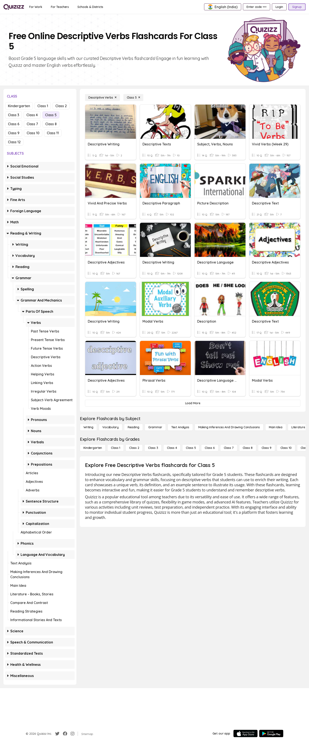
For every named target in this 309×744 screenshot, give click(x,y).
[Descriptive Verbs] (102, 97)
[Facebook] (65, 733)
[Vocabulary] (110, 427)
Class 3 (13, 115)
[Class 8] (247, 447)
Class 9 (13, 133)
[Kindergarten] (93, 447)
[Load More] (192, 403)
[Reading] (133, 427)
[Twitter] (57, 733)
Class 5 (51, 115)
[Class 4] (171, 447)
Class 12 (14, 142)
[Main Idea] (275, 427)
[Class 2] (134, 447)
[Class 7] (228, 447)
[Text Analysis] (180, 427)
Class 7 (32, 124)
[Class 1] (115, 447)
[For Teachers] (59, 6)
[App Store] (245, 733)
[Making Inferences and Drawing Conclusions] (229, 427)
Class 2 (61, 106)
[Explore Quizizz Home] (13, 7)
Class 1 (42, 106)
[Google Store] (271, 733)
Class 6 (13, 124)
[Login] (279, 6)
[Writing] (88, 427)
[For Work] (36, 6)
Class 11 (53, 133)
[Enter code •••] (256, 6)
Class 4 (32, 115)
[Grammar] (155, 427)
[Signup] (297, 6)
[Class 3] (153, 447)
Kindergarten (19, 106)
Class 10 (33, 133)
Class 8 (51, 124)
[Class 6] (209, 447)
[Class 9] (266, 447)
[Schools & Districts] (90, 6)
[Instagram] (72, 733)
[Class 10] (286, 447)
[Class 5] (133, 97)
